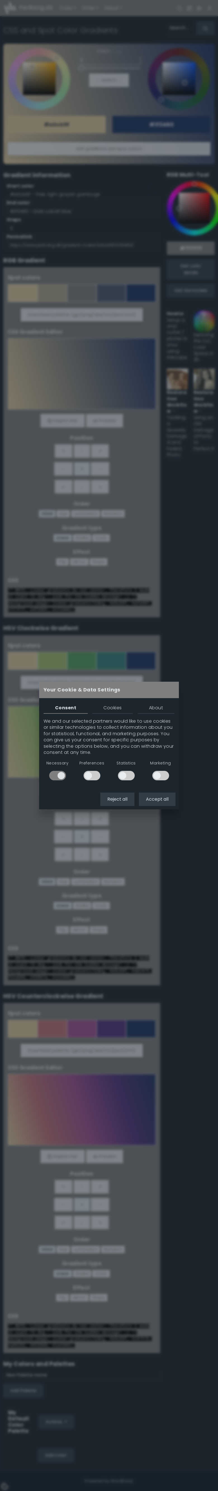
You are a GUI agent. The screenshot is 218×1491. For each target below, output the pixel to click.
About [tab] (156, 708)
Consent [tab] (65, 708)
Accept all (157, 799)
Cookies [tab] (112, 708)
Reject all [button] (117, 799)
